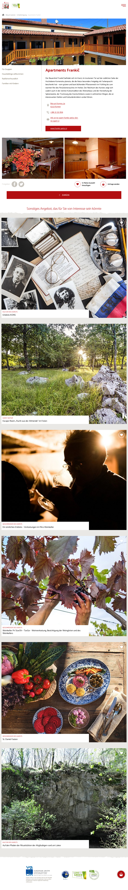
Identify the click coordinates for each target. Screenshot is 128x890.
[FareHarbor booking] (121, 874)
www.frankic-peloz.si (58, 128)
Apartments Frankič (34, 15)
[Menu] (123, 5)
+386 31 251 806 (56, 112)
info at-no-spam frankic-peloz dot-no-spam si (64, 119)
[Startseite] (5, 5)
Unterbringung (22, 15)
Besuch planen (10, 15)
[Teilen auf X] (21, 184)
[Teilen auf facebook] (14, 184)
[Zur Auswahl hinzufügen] (87, 184)
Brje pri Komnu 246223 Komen (57, 105)
